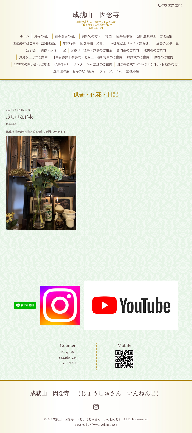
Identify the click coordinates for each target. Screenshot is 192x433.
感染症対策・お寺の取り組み (74, 71)
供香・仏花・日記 (53, 50)
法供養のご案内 (155, 50)
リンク (78, 64)
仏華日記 (11, 124)
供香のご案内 (163, 57)
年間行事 (69, 43)
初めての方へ (91, 36)
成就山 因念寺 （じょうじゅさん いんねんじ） (96, 393)
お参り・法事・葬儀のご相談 (91, 50)
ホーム (24, 36)
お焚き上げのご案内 (33, 57)
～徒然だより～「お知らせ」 (131, 43)
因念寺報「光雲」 (93, 43)
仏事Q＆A (61, 64)
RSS (114, 424)
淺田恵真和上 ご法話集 (154, 36)
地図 (108, 36)
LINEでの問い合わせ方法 (32, 64)
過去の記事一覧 (167, 43)
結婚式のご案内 (138, 57)
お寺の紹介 (42, 36)
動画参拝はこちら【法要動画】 (36, 43)
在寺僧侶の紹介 (66, 36)
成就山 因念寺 (96, 15)
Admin (105, 424)
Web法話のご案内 (99, 64)
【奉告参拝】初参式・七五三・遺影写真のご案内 (87, 57)
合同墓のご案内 (128, 50)
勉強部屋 (132, 71)
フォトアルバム (110, 71)
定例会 (31, 50)
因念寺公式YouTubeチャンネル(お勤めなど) (147, 64)
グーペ (94, 424)
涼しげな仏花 (20, 116)
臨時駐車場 (124, 36)
